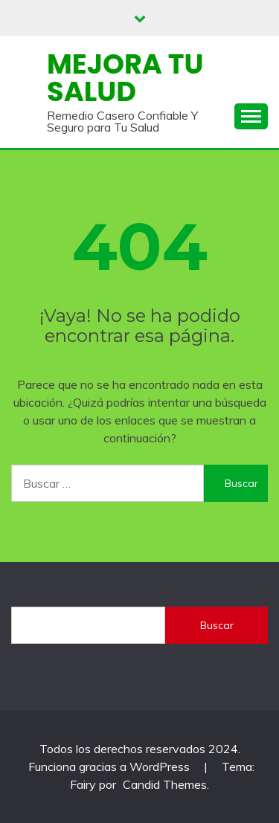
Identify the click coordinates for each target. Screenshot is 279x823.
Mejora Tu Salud (125, 78)
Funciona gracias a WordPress (110, 766)
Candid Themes (165, 784)
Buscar (217, 625)
